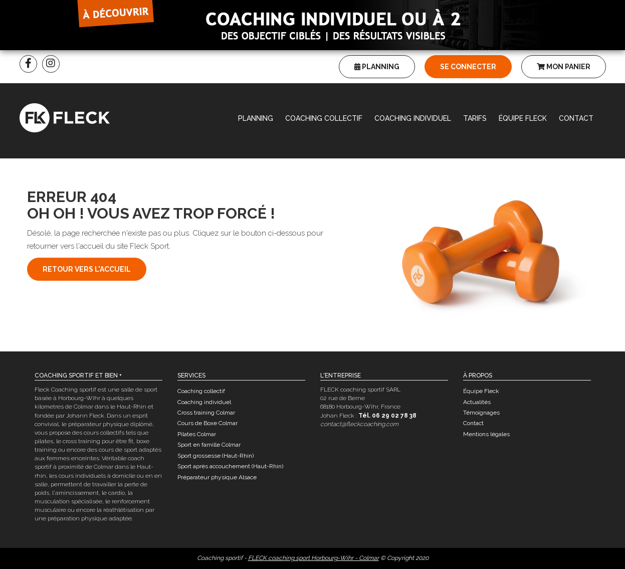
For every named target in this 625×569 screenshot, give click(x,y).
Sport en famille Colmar (209, 444)
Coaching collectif (323, 118)
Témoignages (481, 412)
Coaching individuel (412, 118)
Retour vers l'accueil (87, 269)
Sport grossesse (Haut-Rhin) (215, 455)
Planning (376, 67)
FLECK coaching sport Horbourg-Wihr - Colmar (313, 557)
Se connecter (468, 67)
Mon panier (563, 67)
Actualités (477, 402)
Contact (576, 118)
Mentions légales (486, 434)
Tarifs (475, 118)
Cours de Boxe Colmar (207, 423)
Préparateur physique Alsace (217, 477)
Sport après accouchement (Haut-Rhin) (230, 466)
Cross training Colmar (206, 412)
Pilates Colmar (196, 434)
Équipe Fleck (523, 118)
